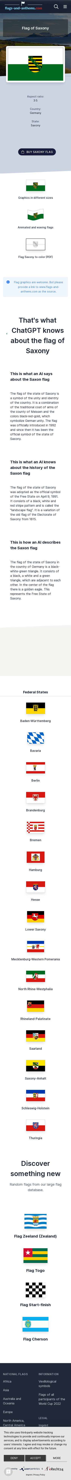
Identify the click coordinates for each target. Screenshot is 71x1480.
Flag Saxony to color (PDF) (35, 257)
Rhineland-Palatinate (35, 1019)
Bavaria (35, 751)
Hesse (35, 900)
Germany (35, 112)
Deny (14, 1458)
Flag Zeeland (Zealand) (35, 1236)
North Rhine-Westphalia (35, 989)
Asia (6, 1390)
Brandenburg (35, 810)
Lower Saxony (35, 929)
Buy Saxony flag (37, 151)
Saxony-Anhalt (35, 1078)
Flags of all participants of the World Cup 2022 (52, 1399)
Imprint (43, 1425)
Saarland (35, 1048)
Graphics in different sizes (35, 197)
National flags (15, 1374)
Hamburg (35, 870)
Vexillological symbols (47, 1383)
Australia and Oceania (12, 1401)
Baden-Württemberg (35, 721)
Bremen (35, 840)
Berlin (35, 780)
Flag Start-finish (35, 1305)
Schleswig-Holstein (35, 1108)
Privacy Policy (39, 1475)
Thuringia (35, 1138)
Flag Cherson (35, 1339)
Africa (7, 1381)
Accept (35, 1458)
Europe (8, 1412)
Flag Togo (35, 1270)
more (57, 1458)
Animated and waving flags (35, 227)
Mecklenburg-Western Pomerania (35, 959)
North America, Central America (14, 1423)
